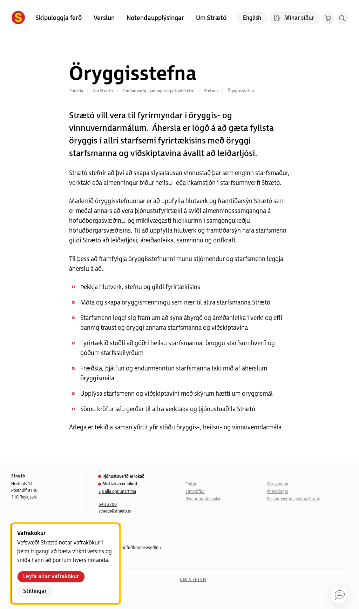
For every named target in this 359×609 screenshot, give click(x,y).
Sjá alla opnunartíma (117, 491)
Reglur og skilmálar (203, 499)
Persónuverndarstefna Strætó (293, 499)
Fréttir (190, 484)
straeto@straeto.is (115, 511)
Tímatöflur (195, 491)
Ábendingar (277, 491)
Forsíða (76, 91)
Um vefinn (193, 579)
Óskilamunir (278, 484)
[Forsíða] (18, 18)
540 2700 (108, 504)
